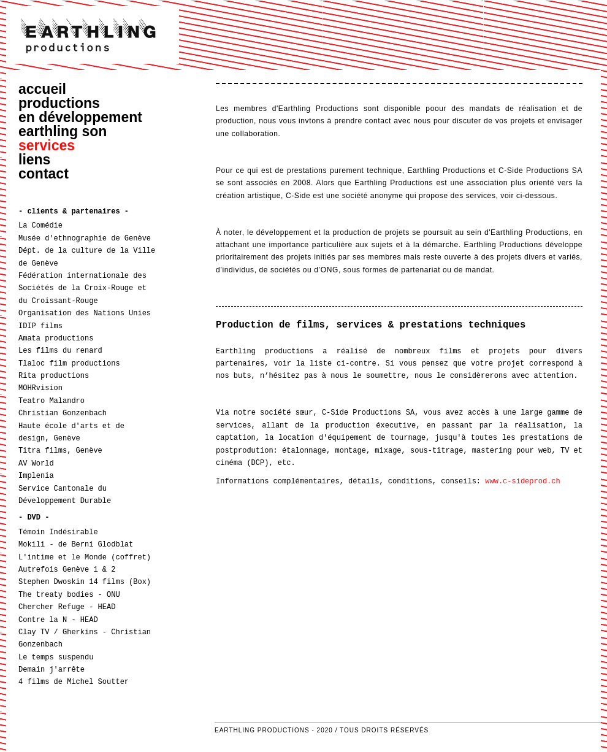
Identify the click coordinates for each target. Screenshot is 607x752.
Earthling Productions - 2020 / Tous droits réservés (322, 730)
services (46, 145)
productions (59, 103)
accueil (42, 89)
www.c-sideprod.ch (522, 481)
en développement (80, 117)
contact (43, 174)
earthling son (62, 131)
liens (34, 159)
